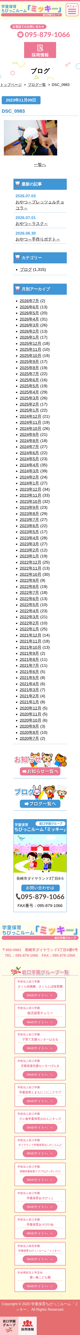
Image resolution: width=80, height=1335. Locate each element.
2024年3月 (29, 471)
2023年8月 (29, 513)
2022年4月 (29, 611)
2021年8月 (29, 659)
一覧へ (40, 165)
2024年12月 (30, 416)
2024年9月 (29, 434)
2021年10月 (30, 647)
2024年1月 (29, 483)
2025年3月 (29, 398)
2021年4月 (29, 684)
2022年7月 (29, 592)
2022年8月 (29, 586)
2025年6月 (29, 380)
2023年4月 (29, 538)
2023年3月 (29, 544)
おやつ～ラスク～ (32, 223)
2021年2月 (29, 696)
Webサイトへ (40, 995)
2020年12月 (30, 708)
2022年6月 (29, 598)
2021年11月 (30, 641)
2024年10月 (30, 428)
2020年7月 (29, 738)
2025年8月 (29, 368)
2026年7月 (29, 301)
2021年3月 (29, 690)
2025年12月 (30, 343)
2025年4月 (29, 392)
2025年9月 (29, 361)
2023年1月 (29, 556)
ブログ (26, 269)
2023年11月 (30, 495)
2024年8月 (29, 440)
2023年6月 (29, 526)
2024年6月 (29, 453)
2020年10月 (30, 720)
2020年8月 (29, 732)
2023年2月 (29, 550)
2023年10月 (30, 501)
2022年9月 (29, 580)
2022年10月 (30, 574)
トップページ (11, 85)
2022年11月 (30, 568)
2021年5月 (29, 677)
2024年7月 (29, 446)
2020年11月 (30, 714)
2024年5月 (29, 459)
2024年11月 (30, 422)
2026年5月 (29, 313)
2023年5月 (29, 532)
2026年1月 (29, 337)
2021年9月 (29, 653)
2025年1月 (29, 410)
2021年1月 (29, 702)
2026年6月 (29, 307)
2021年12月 (30, 635)
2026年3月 (29, 325)
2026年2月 (29, 331)
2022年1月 (29, 629)
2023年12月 (30, 489)
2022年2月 (29, 623)
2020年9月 (29, 726)
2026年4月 (29, 319)
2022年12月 (30, 562)
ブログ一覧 (37, 85)
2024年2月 (29, 477)
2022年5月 (29, 604)
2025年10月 (30, 355)
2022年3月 (29, 617)
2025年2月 (29, 404)
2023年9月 (29, 507)
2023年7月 (29, 519)
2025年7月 (29, 373)
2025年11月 (30, 349)
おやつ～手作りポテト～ (38, 239)
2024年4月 (29, 465)
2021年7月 (29, 665)
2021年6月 (29, 671)
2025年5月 (29, 386)
